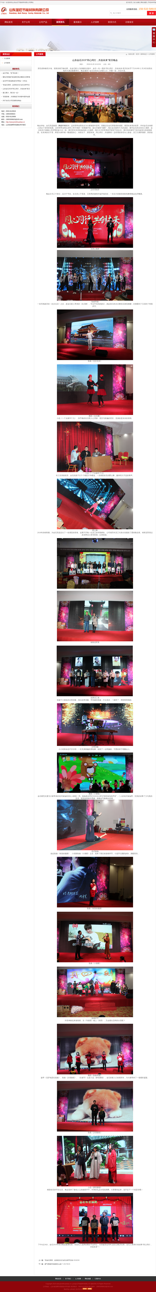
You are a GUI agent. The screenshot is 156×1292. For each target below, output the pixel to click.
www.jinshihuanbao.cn (63, 1284)
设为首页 (129, 2)
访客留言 (129, 22)
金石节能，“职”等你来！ (11, 73)
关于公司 (26, 22)
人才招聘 (95, 22)
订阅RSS (98, 1279)
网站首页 (9, 22)
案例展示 (78, 22)
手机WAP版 (152, 2)
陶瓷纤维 (62, 126)
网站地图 (144, 2)
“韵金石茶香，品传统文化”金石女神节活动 (59, 1260)
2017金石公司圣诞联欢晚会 (12, 100)
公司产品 (43, 22)
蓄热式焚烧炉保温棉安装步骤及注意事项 (16, 77)
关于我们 (68, 1279)
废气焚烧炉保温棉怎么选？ (54, 1264)
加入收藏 (136, 2)
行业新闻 (7, 58)
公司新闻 (7, 63)
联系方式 (112, 22)
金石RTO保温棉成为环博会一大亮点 (15, 81)
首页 (137, 54)
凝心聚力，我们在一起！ (11, 93)
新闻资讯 (60, 22)
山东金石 (73, 1289)
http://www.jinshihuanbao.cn (15, 122)
